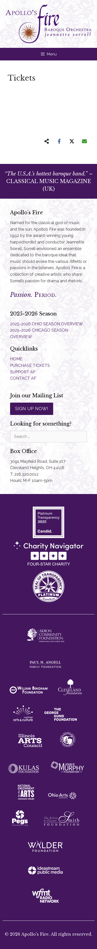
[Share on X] (72, 141)
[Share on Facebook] (59, 141)
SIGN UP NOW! (31, 408)
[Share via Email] (84, 141)
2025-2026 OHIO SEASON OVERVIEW (46, 324)
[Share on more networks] (47, 141)
